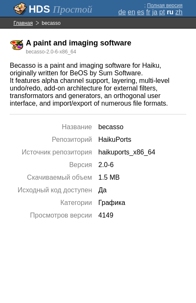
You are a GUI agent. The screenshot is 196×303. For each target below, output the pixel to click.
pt (162, 12)
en (131, 12)
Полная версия (165, 5)
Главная (23, 23)
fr (148, 12)
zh (179, 12)
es (140, 12)
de (122, 12)
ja (154, 12)
